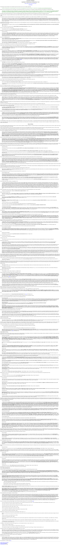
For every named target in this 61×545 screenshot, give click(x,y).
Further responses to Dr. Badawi (4, 542)
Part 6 (35, 3)
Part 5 (33, 3)
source (9, 276)
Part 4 (31, 3)
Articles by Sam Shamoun (3, 543)
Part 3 (29, 3)
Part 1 (25, 3)
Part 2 (27, 3)
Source (21, 59)
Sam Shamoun (30, 4)
